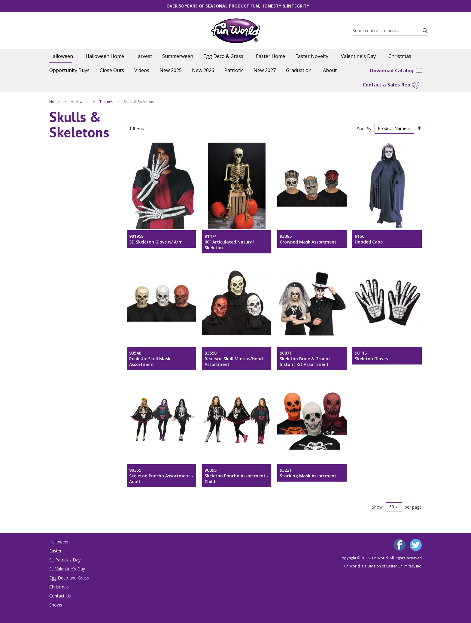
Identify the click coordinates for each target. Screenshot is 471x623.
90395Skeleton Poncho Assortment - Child (237, 475)
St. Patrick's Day (65, 560)
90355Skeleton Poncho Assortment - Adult (161, 475)
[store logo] (235, 31)
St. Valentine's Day (67, 569)
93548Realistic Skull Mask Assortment (149, 358)
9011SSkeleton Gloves (371, 355)
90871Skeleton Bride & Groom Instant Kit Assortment (305, 358)
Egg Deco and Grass (69, 578)
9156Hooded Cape (369, 239)
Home (55, 101)
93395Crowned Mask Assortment (308, 239)
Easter (55, 551)
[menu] (235, 63)
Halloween (80, 101)
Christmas (59, 587)
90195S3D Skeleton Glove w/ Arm (156, 239)
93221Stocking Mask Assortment (308, 473)
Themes (106, 101)
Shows (55, 605)
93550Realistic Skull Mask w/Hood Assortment (234, 358)
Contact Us (60, 596)
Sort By (364, 128)
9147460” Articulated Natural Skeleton (229, 241)
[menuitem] (62, 56)
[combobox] (390, 30)
